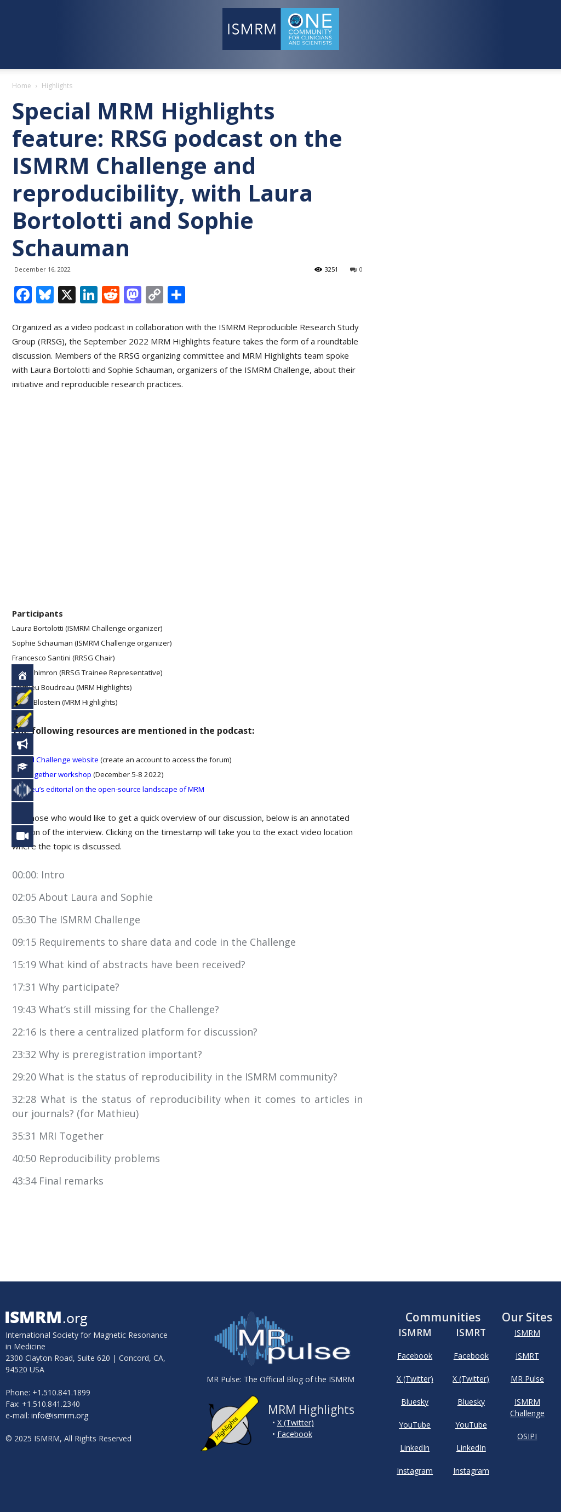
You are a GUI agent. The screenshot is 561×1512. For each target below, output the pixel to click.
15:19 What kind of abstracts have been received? (128, 964)
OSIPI (527, 1436)
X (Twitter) (295, 1422)
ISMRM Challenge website (55, 759)
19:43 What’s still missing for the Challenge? (115, 1009)
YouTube (415, 1424)
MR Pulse (527, 1378)
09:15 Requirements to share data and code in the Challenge (154, 941)
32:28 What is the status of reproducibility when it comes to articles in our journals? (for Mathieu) (187, 1106)
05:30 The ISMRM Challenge (76, 919)
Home (21, 85)
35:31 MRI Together (58, 1135)
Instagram (415, 1470)
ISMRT (527, 1355)
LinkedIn (415, 1447)
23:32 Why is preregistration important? (107, 1054)
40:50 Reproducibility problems (86, 1158)
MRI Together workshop (51, 774)
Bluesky (414, 1401)
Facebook (294, 1434)
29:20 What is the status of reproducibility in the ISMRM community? (174, 1076)
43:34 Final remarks (58, 1180)
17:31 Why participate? (65, 986)
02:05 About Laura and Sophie (82, 897)
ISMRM (527, 1332)
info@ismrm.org (59, 1415)
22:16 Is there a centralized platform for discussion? (134, 1031)
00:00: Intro (38, 874)
